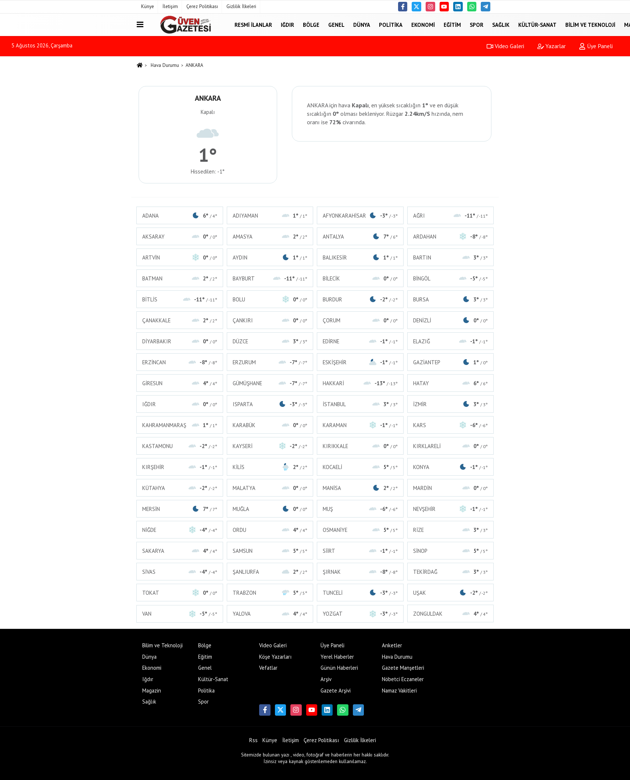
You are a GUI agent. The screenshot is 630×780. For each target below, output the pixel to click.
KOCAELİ (360, 467)
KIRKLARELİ (450, 446)
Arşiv (326, 679)
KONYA (450, 467)
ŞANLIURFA (270, 572)
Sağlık (500, 24)
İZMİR (450, 404)
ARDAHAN (450, 236)
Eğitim (452, 24)
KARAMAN (360, 425)
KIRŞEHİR (179, 467)
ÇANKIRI (270, 320)
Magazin (151, 690)
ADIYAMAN (270, 215)
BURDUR (360, 299)
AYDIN (270, 257)
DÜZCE (270, 341)
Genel (336, 24)
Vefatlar (268, 667)
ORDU (270, 530)
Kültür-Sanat (537, 24)
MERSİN (179, 509)
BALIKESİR (360, 257)
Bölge (311, 24)
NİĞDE (179, 530)
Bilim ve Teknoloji (590, 24)
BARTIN (450, 257)
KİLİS (270, 467)
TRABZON (270, 593)
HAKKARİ (360, 383)
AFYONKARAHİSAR (360, 215)
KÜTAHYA (179, 488)
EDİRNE (360, 341)
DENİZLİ (450, 320)
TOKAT (179, 593)
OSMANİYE (360, 530)
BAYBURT (270, 278)
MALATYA (270, 488)
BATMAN (179, 278)
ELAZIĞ (450, 341)
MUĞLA (270, 509)
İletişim (170, 6)
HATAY (450, 383)
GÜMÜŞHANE (270, 383)
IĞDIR (179, 404)
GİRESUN (179, 383)
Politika (390, 24)
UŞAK (450, 593)
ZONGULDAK (450, 614)
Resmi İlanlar (253, 24)
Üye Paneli (596, 46)
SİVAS (179, 572)
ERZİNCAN (179, 362)
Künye (147, 6)
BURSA (450, 299)
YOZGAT (360, 614)
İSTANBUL (360, 404)
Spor (476, 24)
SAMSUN (270, 551)
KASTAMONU (179, 446)
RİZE (450, 530)
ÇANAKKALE (179, 320)
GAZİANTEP (450, 362)
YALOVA (270, 614)
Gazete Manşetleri (403, 667)
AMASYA (270, 236)
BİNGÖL (450, 278)
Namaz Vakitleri (399, 690)
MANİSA (360, 488)
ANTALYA (360, 236)
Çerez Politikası (202, 6)
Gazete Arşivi (336, 690)
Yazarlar (551, 46)
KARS (450, 425)
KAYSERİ (270, 446)
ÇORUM (360, 320)
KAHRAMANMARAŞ (179, 425)
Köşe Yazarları (275, 656)
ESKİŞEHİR (360, 362)
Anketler (392, 645)
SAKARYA (179, 551)
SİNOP (450, 551)
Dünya (361, 24)
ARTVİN (179, 257)
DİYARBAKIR (179, 341)
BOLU (270, 299)
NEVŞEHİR (450, 509)
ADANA (179, 215)
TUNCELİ (360, 593)
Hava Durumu (165, 65)
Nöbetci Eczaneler (403, 679)
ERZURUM (270, 362)
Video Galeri (505, 46)
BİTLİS (179, 299)
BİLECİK (360, 278)
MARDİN (450, 488)
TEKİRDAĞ (450, 572)
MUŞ (360, 509)
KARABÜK (270, 425)
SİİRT (360, 551)
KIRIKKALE (360, 446)
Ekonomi (423, 24)
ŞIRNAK (360, 572)
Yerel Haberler (337, 656)
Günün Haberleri (339, 667)
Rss (253, 740)
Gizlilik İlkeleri (241, 6)
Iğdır (287, 24)
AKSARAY (179, 236)
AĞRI (450, 215)
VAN (179, 614)
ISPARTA (270, 404)
